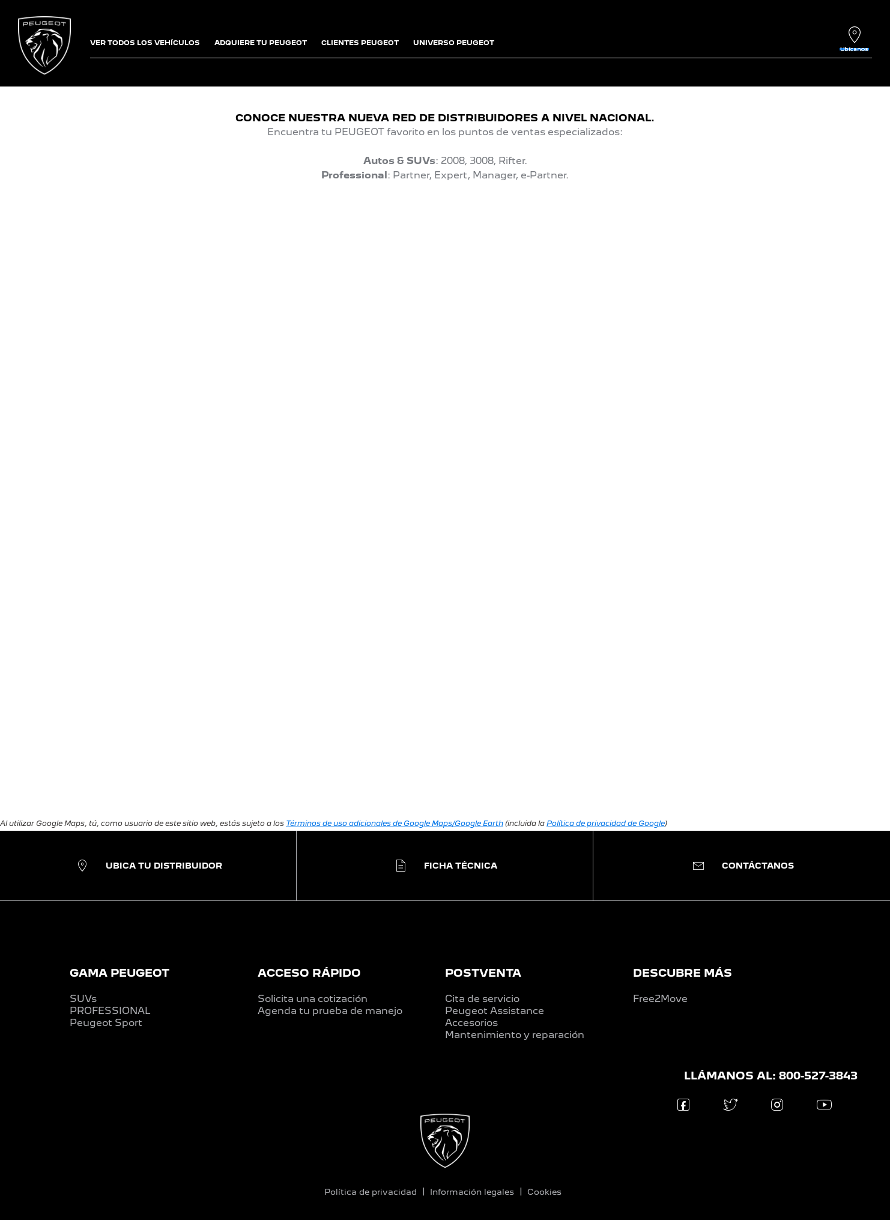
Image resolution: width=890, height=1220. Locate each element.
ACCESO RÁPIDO (309, 973)
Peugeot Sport (106, 1022)
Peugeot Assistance (494, 1010)
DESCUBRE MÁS (682, 973)
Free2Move (660, 998)
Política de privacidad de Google (605, 823)
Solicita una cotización (313, 998)
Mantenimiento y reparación (514, 1034)
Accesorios (471, 1022)
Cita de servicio (482, 998)
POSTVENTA (483, 973)
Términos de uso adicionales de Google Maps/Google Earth (394, 823)
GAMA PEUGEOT (119, 973)
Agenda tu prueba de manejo (330, 1010)
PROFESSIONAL (110, 1010)
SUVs (83, 998)
